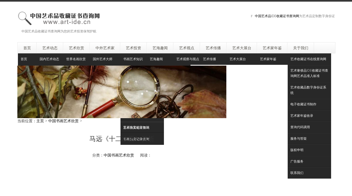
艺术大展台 (238, 59)
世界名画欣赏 (76, 59)
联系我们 (296, 172)
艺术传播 (209, 59)
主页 (40, 120)
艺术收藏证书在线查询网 (308, 59)
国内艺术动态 (49, 59)
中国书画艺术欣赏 (63, 120)
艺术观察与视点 (187, 59)
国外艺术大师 (102, 59)
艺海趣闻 (156, 59)
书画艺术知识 (133, 59)
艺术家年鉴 (268, 59)
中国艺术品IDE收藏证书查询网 (277, 16)
